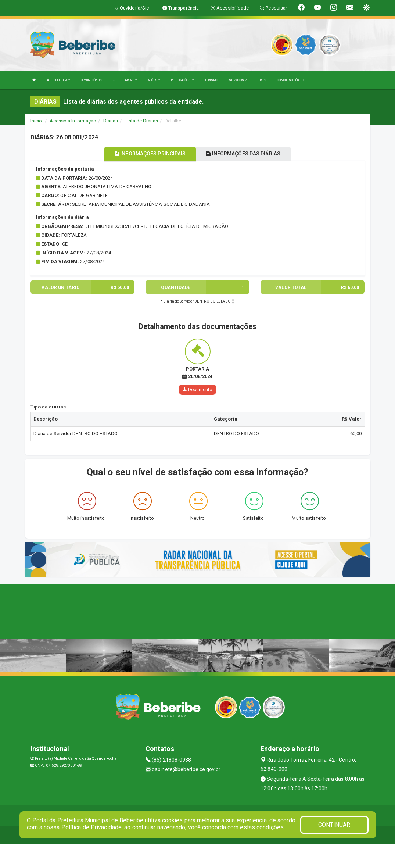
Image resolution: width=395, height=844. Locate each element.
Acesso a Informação (73, 121)
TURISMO (211, 80)
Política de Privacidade (91, 827)
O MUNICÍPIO (91, 80)
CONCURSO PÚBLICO (291, 80)
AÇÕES (154, 80)
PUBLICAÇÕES (182, 80)
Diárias (110, 121)
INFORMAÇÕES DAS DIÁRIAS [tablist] (243, 154)
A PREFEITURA (58, 80)
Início (36, 121)
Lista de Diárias (141, 121)
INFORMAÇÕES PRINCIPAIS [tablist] (150, 154)
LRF (262, 80)
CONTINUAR (334, 824)
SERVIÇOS (238, 80)
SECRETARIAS (124, 80)
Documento (197, 389)
